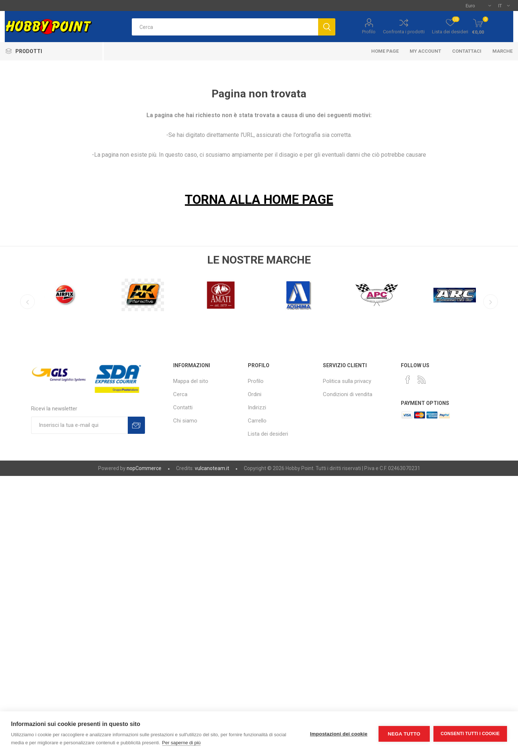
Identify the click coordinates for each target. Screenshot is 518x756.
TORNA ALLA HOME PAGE (259, 199)
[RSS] (422, 380)
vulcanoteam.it (212, 468)
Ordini (254, 394)
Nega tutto (404, 734)
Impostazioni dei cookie (339, 734)
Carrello (257, 420)
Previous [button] (27, 301)
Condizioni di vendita (347, 394)
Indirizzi (257, 407)
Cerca (180, 394)
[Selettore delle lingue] (504, 5)
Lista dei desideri (268, 434)
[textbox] (225, 27)
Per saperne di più (181, 742)
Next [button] (490, 301)
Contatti (183, 407)
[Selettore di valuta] (478, 5)
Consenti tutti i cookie (470, 733)
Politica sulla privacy (347, 381)
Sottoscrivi (136, 425)
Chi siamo (185, 420)
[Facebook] (408, 380)
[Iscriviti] (79, 425)
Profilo (369, 31)
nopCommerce (144, 468)
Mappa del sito (190, 381)
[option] (65, 293)
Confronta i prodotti (404, 31)
